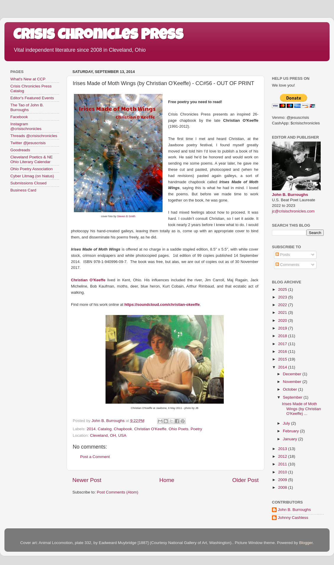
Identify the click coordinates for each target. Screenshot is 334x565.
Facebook (19, 117)
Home (166, 480)
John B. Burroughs (290, 194)
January (290, 439)
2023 (283, 297)
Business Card (23, 190)
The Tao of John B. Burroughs (27, 107)
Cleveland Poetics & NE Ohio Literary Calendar (31, 159)
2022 (283, 305)
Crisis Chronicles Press (98, 36)
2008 (283, 487)
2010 (283, 472)
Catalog (105, 429)
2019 (283, 328)
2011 (283, 464)
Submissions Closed (28, 183)
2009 (283, 480)
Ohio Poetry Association (31, 169)
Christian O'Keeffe (150, 429)
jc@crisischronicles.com (293, 211)
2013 (283, 449)
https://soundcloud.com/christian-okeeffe (162, 304)
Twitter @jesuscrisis (28, 143)
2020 (283, 320)
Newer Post (86, 480)
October (290, 389)
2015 (283, 359)
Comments (287, 264)
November (292, 381)
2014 (91, 429)
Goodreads (20, 150)
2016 (283, 351)
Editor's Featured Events (32, 98)
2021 (283, 312)
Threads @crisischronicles (33, 136)
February (291, 431)
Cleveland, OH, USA (108, 435)
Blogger (306, 542)
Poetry (196, 429)
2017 (283, 344)
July (287, 423)
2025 (283, 289)
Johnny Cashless (293, 517)
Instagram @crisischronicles (25, 126)
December (292, 374)
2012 (283, 456)
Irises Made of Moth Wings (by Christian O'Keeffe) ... (301, 408)
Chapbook (123, 429)
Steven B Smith (126, 216)
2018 (283, 336)
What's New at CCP (28, 79)
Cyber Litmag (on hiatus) (32, 176)
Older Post (245, 480)
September (293, 397)
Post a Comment (95, 456)
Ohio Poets (178, 429)
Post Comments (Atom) (117, 492)
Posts (282, 254)
